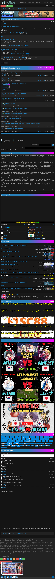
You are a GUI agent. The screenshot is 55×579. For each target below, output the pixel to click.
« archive (52, 450)
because (5, 439)
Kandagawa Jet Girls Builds (9, 39)
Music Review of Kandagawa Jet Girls (15, 128)
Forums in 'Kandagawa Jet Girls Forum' (10, 19)
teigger (41, 445)
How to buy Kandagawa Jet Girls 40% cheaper (18, 73)
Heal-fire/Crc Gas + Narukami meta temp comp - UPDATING (15, 277)
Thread (2, 70)
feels (13, 445)
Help (51, 2)
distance (36, 443)
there (16, 443)
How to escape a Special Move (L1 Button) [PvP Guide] (14, 261)
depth (30, 443)
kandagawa (30, 441)
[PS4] (5, 63)
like (12, 437)
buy (50, 443)
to (18, 446)
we (16, 437)
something (35, 439)
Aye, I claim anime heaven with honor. (12, 573)
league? (47, 445)
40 (21, 443)
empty (4, 441)
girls (10, 443)
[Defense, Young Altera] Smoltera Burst (10, 254)
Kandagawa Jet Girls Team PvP (12, 78)
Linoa (26, 32)
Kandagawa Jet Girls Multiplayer (10, 26)
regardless (11, 441)
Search (38, 2)
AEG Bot (7, 466)
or (46, 443)
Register (9, 5)
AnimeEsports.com (5, 8)
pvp (42, 437)
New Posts (31, 2)
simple (8, 445)
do (37, 445)
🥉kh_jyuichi (6, 232)
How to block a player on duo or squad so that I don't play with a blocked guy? (20, 272)
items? (46, 437)
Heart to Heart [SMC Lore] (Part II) (9, 264)
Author (6, 70)
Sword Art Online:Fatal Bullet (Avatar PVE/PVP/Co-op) (14, 282)
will (20, 439)
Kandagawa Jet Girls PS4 (10, 103)
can (18, 441)
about (32, 437)
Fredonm (5, 235)
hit (37, 437)
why (15, 438)
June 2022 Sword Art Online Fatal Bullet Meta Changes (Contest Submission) (19, 267)
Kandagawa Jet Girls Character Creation (14, 57)
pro (33, 445)
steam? (38, 441)
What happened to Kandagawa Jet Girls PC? (14, 98)
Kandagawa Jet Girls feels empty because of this (15, 83)
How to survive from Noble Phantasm (10, 269)
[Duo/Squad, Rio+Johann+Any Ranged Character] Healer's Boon (16, 288)
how (51, 441)
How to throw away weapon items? (13, 118)
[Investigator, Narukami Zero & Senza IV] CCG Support (14, 245)
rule (3, 437)
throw (42, 443)
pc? (43, 441)
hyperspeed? (25, 437)
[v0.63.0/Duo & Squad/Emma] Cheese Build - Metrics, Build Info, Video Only (19, 256)
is (23, 439)
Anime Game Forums (21, 8)
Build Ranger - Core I (6, 248)
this (11, 439)
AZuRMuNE (43, 95)
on (51, 437)
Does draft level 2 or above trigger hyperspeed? (15, 93)
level (3, 445)
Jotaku (4, 74)
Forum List (23, 2)
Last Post (39, 75)
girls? (28, 439)
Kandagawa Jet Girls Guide (10, 49)
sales (42, 438)
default (27, 445)
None (2, 280)
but (25, 443)
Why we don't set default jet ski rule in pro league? (16, 108)
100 (8, 437)
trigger (3, 443)
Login (3, 5)
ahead (4, 447)
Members (45, 2)
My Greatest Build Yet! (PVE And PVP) (10, 251)
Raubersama (18, 294)
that (47, 439)
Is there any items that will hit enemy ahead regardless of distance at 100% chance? (23, 123)
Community (12, 8)
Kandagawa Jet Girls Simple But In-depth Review (15, 113)
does (23, 445)
